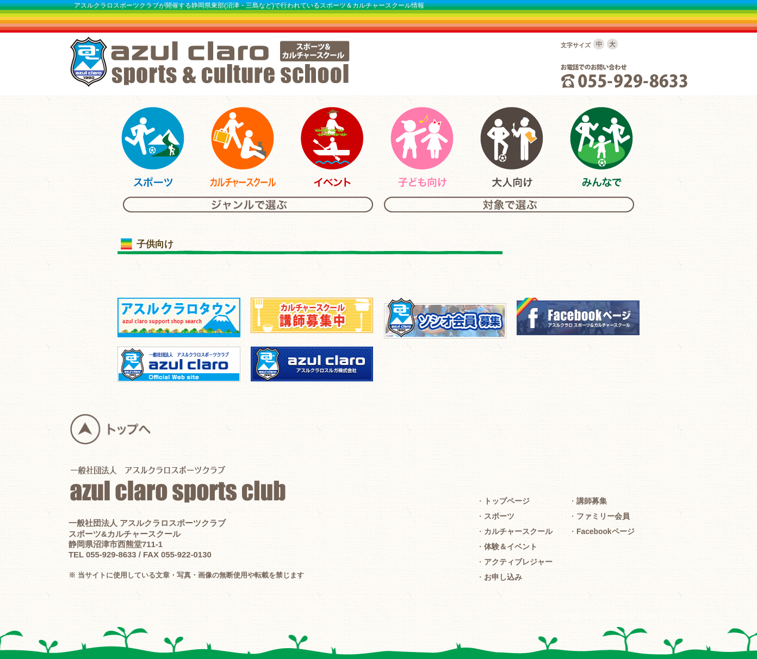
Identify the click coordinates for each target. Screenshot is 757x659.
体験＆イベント (510, 546)
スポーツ (499, 516)
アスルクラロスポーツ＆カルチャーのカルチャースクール (242, 147)
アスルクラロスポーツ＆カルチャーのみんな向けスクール (601, 147)
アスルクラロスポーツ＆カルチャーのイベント (332, 147)
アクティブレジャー (518, 561)
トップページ (507, 501)
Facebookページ (605, 531)
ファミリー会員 (603, 516)
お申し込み (503, 577)
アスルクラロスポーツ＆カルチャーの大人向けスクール (511, 147)
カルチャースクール (518, 531)
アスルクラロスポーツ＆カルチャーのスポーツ (152, 147)
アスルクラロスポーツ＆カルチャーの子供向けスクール (422, 147)
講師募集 (591, 501)
